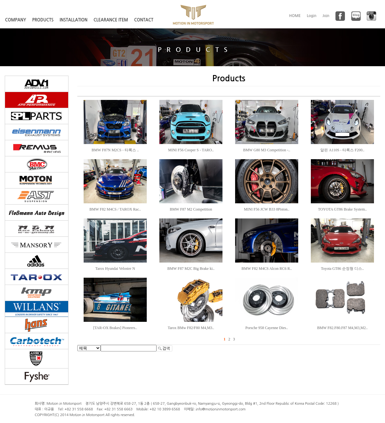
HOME (295, 16)
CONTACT (143, 20)
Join (326, 16)
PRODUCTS (43, 20)
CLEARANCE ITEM (111, 20)
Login (312, 16)
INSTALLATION (73, 20)
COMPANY (15, 20)
